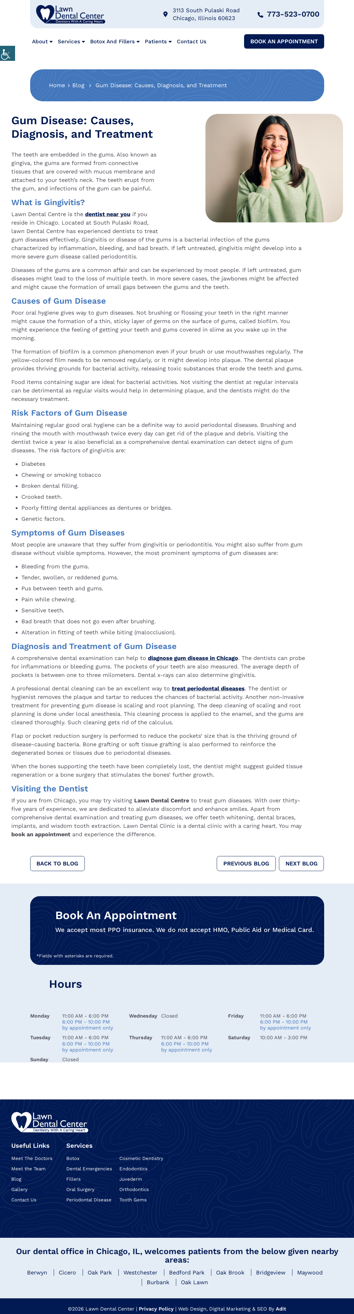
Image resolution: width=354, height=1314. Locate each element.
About (40, 41)
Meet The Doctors (31, 1158)
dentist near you (107, 214)
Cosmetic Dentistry (141, 1158)
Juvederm (130, 1179)
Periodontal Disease (89, 1200)
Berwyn (37, 1272)
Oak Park (100, 1272)
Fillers (73, 1179)
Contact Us (191, 41)
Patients (156, 41)
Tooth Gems (133, 1200)
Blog (78, 85)
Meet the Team (28, 1169)
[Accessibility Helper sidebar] (7, 53)
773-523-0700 (288, 14)
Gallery (19, 1189)
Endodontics (133, 1169)
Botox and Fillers (112, 41)
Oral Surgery (80, 1189)
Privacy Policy (156, 1309)
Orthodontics (134, 1189)
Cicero (67, 1272)
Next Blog (301, 863)
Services (69, 41)
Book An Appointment (284, 41)
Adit (281, 1309)
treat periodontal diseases (208, 688)
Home (57, 85)
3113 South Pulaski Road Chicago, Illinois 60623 (201, 14)
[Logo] (49, 1122)
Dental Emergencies (89, 1169)
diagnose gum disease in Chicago (193, 658)
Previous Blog (246, 863)
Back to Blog (58, 863)
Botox (72, 1158)
